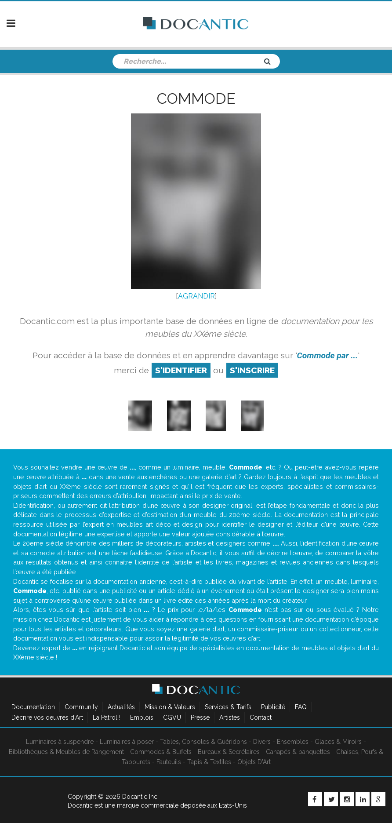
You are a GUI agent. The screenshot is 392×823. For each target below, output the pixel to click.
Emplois (141, 717)
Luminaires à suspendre (60, 741)
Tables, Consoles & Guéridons (203, 741)
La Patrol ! (106, 717)
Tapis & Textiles (209, 761)
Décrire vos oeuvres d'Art (47, 717)
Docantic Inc (139, 796)
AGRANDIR (196, 296)
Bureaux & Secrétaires (229, 751)
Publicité (273, 706)
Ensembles (293, 741)
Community (81, 706)
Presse (200, 717)
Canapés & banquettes (298, 751)
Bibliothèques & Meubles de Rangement (66, 751)
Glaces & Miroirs (338, 741)
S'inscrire (252, 370)
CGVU (172, 717)
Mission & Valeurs (170, 706)
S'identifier (181, 370)
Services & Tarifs (228, 706)
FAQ (301, 706)
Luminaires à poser (127, 741)
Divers (262, 741)
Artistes (229, 717)
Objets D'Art (254, 761)
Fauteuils (168, 761)
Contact (261, 717)
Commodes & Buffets (161, 751)
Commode (196, 98)
